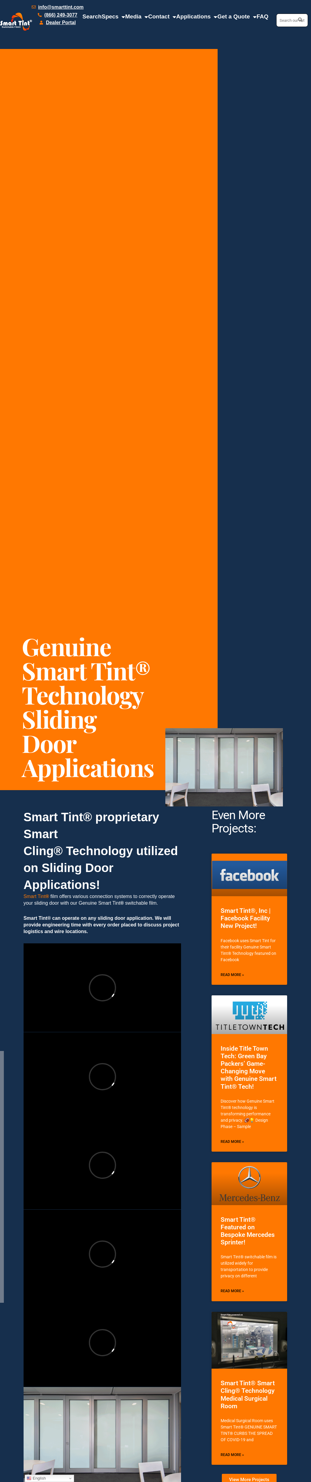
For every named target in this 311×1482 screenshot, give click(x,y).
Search (92, 16)
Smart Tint (36, 896)
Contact (162, 17)
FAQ (262, 16)
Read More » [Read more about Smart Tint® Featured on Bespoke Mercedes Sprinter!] (232, 1291)
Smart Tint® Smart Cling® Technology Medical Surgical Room (248, 1395)
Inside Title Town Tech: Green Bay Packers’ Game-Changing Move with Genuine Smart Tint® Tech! (249, 1067)
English (36, 1478)
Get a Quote (237, 17)
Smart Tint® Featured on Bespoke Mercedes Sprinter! (248, 1231)
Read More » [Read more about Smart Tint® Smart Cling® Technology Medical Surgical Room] (232, 1455)
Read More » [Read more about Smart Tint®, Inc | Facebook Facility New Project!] (232, 975)
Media (136, 17)
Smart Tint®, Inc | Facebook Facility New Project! (246, 918)
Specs (113, 17)
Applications (196, 17)
